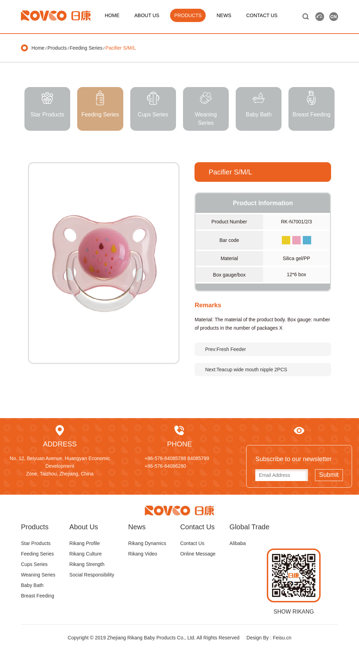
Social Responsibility (91, 575)
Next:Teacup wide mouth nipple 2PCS (246, 369)
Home (37, 48)
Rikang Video (142, 554)
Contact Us (192, 543)
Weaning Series (38, 575)
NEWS (224, 15)
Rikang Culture (85, 554)
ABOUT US (146, 15)
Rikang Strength (86, 564)
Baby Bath (32, 585)
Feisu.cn (282, 637)
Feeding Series (85, 48)
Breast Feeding (37, 596)
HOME (112, 15)
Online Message (197, 554)
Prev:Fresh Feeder (225, 349)
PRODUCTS (188, 15)
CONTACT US (262, 15)
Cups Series (34, 564)
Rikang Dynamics (147, 543)
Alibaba (237, 543)
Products (57, 48)
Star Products (36, 543)
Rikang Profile (84, 543)
